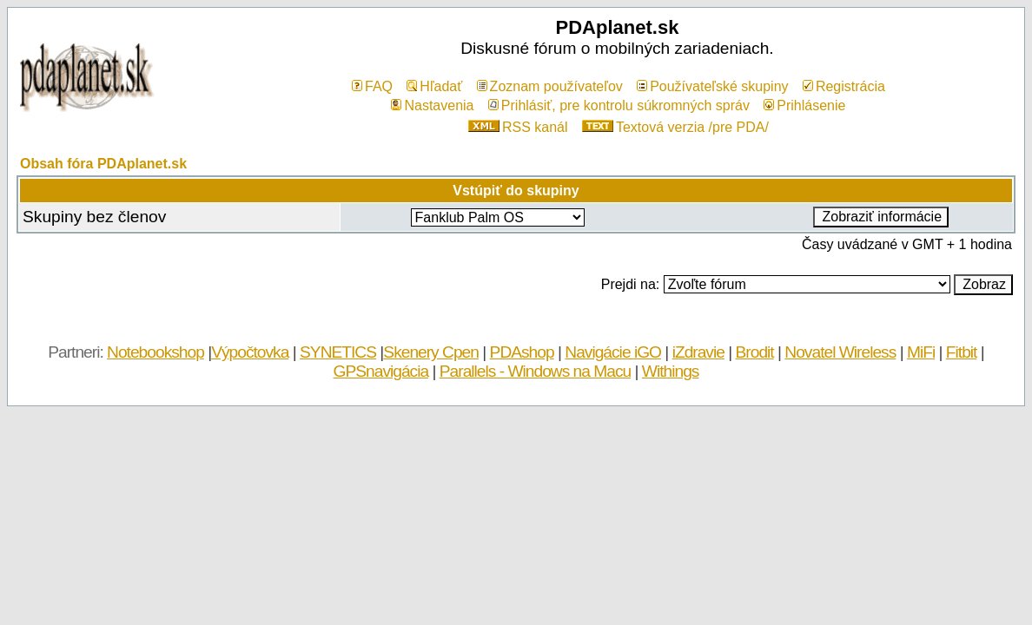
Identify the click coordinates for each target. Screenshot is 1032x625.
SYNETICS (338, 352)
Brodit (755, 352)
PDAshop (522, 352)
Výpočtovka (249, 352)
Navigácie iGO (613, 352)
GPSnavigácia (381, 371)
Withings (670, 371)
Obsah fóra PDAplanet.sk (103, 163)
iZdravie (698, 352)
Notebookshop (155, 352)
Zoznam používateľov (550, 86)
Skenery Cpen (431, 352)
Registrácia (844, 86)
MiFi (921, 352)
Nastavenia (432, 105)
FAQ (372, 86)
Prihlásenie (804, 105)
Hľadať (434, 86)
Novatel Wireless (840, 352)
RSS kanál (518, 127)
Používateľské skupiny (712, 86)
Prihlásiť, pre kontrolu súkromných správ (619, 105)
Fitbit (961, 352)
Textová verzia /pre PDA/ (675, 127)
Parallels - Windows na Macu (535, 371)
